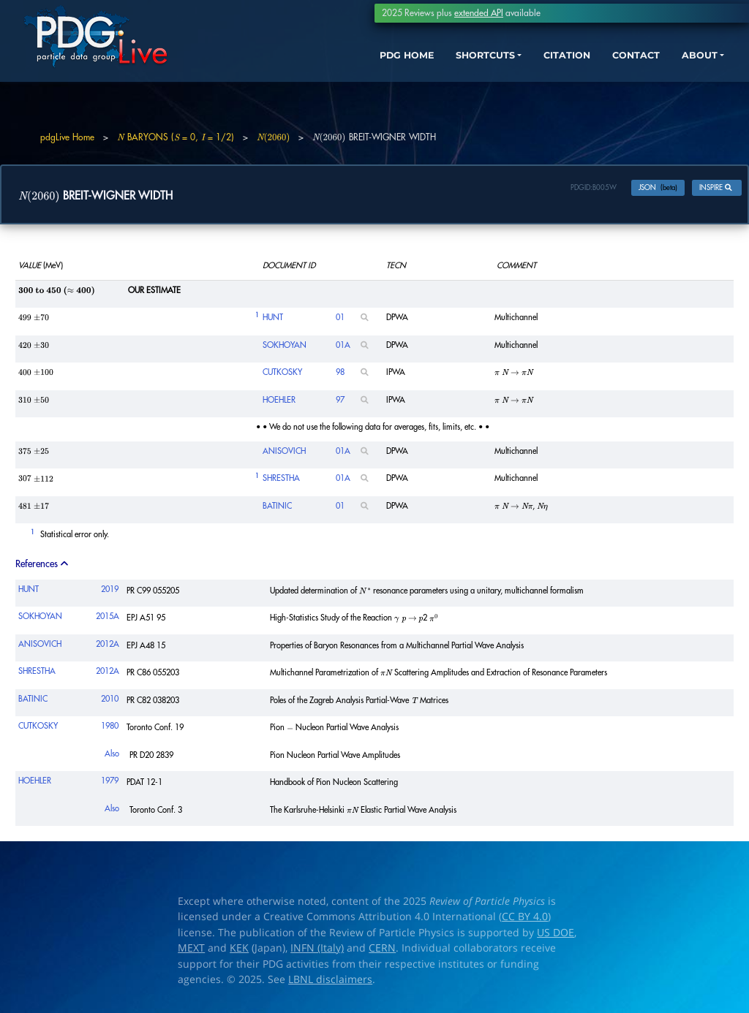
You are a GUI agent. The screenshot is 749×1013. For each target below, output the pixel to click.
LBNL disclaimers (330, 983)
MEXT (191, 951)
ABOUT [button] (686, 64)
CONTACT (617, 64)
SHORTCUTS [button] (448, 64)
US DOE (555, 935)
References (42, 567)
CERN (382, 951)
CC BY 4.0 (525, 920)
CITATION (541, 64)
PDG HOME (358, 64)
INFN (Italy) (317, 951)
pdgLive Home (67, 137)
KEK (239, 951)
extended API (478, 13)
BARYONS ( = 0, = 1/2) (175, 137)
